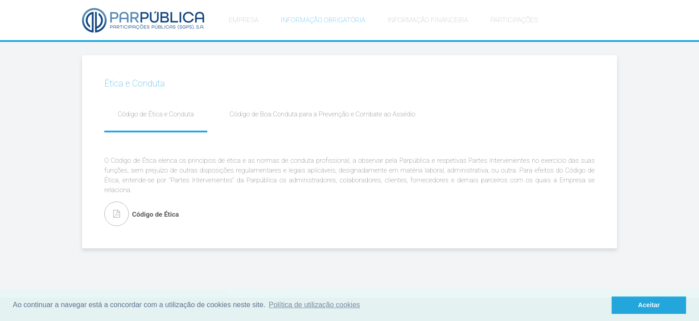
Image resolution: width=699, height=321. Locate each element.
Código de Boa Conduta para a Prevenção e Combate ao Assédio (322, 114)
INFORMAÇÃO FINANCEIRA (427, 20)
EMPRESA (244, 20)
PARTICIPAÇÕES (514, 20)
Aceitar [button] (649, 305)
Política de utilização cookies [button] (314, 305)
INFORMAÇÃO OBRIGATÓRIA (323, 20)
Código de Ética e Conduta (156, 114)
